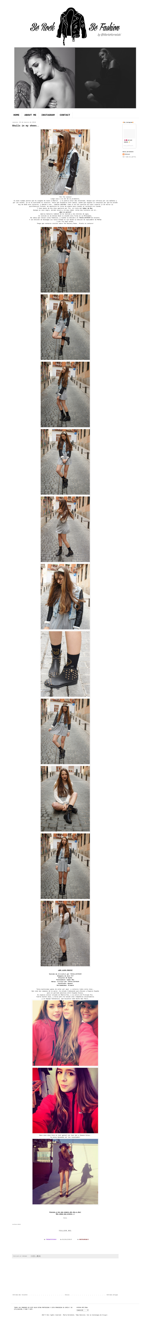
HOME (16, 115)
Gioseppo (46, 220)
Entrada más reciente (20, 1295)
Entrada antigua (112, 1295)
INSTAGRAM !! (84, 1239)
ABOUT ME (30, 115)
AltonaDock (62, 974)
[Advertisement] (65, 1277)
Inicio (67, 1295)
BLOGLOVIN (66, 1239)
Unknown (127, 154)
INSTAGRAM (48, 115)
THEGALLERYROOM (84, 218)
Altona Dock (56, 216)
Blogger (104, 1315)
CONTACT (65, 115)
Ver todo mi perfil (129, 157)
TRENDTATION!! (51, 1239)
